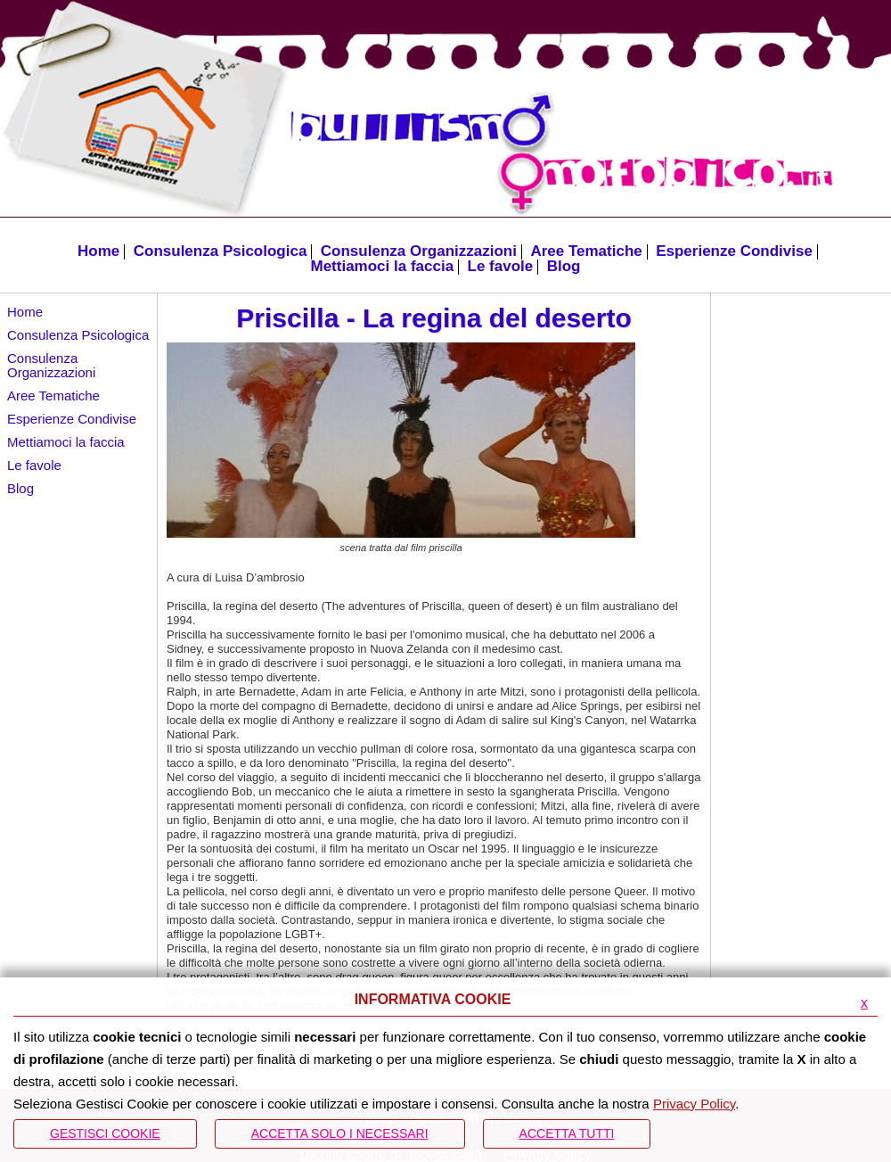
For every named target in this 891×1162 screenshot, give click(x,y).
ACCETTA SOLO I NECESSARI (340, 1133)
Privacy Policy (694, 1103)
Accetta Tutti (567, 1133)
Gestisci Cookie (105, 1133)
